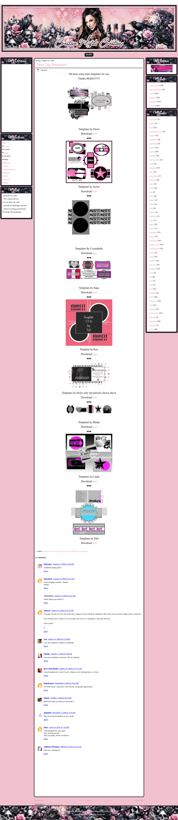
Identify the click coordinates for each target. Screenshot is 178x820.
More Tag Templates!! (52, 64)
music (151, 256)
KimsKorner (49, 683)
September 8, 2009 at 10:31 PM (67, 683)
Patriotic (152, 135)
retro (151, 281)
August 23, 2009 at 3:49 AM (63, 564)
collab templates (155, 89)
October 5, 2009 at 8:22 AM (61, 698)
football (152, 212)
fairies (151, 196)
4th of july (153, 119)
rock (150, 285)
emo (150, 192)
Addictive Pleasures (52, 747)
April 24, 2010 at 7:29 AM (59, 727)
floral (151, 208)
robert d (47, 610)
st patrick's (153, 301)
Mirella (47, 654)
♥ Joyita (5, 166)
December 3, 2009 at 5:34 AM (63, 712)
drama (151, 184)
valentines (153, 321)
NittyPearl (48, 579)
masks (151, 93)
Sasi (45, 639)
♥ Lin (4, 143)
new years (153, 264)
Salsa (6, 153)
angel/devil (153, 143)
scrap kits (152, 97)
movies (152, 252)
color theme (153, 176)
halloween (153, 232)
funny (151, 220)
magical (152, 236)
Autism (152, 123)
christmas (152, 168)
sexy (78, 551)
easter (151, 188)
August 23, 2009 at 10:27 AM (62, 610)
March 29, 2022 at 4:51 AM (70, 747)
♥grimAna (6, 162)
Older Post (139, 800)
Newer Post (39, 800)
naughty (73, 551)
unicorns (152, 317)
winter (151, 329)
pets (150, 277)
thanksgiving (154, 313)
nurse (151, 273)
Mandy (47, 698)
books (151, 164)
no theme (152, 269)
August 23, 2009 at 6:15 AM (63, 579)
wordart (152, 105)
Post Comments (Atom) (54, 804)
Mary (46, 727)
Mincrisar (48, 564)
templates (84, 551)
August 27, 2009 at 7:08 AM (61, 654)
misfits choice (54, 551)
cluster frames (154, 85)
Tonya (6, 146)
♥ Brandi (5, 173)
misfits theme (64, 551)
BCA (151, 127)
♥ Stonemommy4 (8, 169)
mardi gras (153, 240)
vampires (152, 325)
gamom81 (48, 712)
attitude (45, 551)
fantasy (152, 200)
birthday (152, 155)
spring (151, 297)
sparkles (152, 293)
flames (151, 204)
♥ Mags (5, 182)
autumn (152, 151)
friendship (153, 216)
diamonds (152, 180)
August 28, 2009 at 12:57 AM (70, 668)
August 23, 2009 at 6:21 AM (65, 596)
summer (152, 309)
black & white (154, 160)
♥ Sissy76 (6, 179)
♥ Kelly (5, 176)
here (94, 133)
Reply (46, 571)
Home (89, 55)
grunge (151, 228)
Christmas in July (155, 131)
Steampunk (153, 139)
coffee (151, 172)
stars (151, 305)
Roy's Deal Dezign (51, 668)
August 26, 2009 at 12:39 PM (59, 639)
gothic (151, 224)
